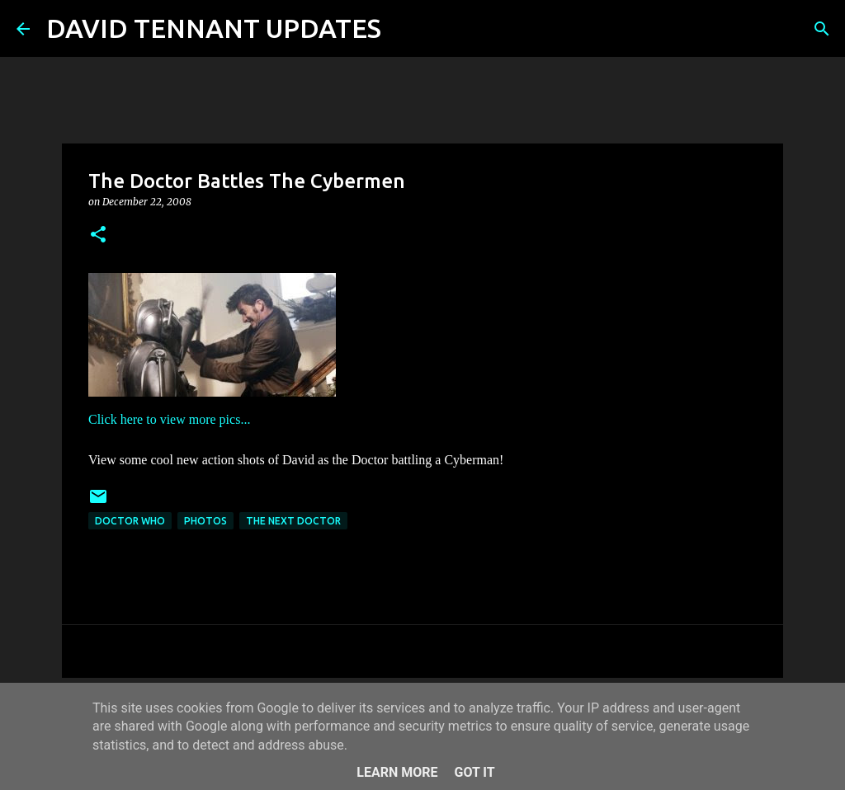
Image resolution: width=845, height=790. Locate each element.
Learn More (396, 772)
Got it (474, 772)
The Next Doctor (293, 520)
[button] (98, 235)
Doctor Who (130, 520)
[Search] (404, 29)
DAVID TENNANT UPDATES (213, 28)
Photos (205, 520)
